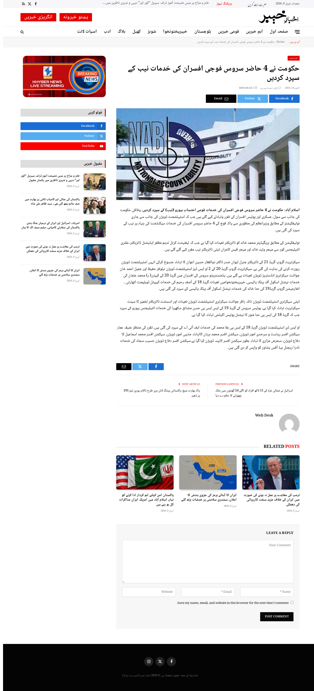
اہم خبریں (251, 32)
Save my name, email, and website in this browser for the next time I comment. (230, 603)
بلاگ (118, 32)
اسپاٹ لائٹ (84, 32)
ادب (104, 32)
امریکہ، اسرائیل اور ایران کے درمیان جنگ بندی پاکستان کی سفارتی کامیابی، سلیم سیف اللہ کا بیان (47, 225)
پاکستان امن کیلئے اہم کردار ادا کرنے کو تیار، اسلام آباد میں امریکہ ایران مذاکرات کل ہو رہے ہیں (143, 500)
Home (277, 42)
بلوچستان (199, 32)
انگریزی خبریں (35, 17)
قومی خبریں (225, 32)
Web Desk (261, 416)
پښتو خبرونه (72, 17)
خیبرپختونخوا (172, 32)
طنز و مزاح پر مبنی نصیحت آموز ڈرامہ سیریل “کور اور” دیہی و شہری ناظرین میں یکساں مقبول (151, 3)
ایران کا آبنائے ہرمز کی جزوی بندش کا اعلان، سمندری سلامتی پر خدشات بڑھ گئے (206, 498)
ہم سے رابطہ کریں (254, 4)
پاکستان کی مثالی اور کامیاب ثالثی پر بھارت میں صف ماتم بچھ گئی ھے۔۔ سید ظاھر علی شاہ (49, 201)
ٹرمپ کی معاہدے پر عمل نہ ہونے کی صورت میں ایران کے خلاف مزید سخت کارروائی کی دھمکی (269, 500)
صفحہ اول (276, 32)
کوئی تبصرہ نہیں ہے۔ (267, 88)
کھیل (133, 32)
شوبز (149, 32)
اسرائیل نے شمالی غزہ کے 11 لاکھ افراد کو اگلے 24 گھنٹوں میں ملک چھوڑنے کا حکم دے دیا (251, 393)
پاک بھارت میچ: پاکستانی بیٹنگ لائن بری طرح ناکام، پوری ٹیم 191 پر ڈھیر (158, 393)
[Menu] (294, 32)
